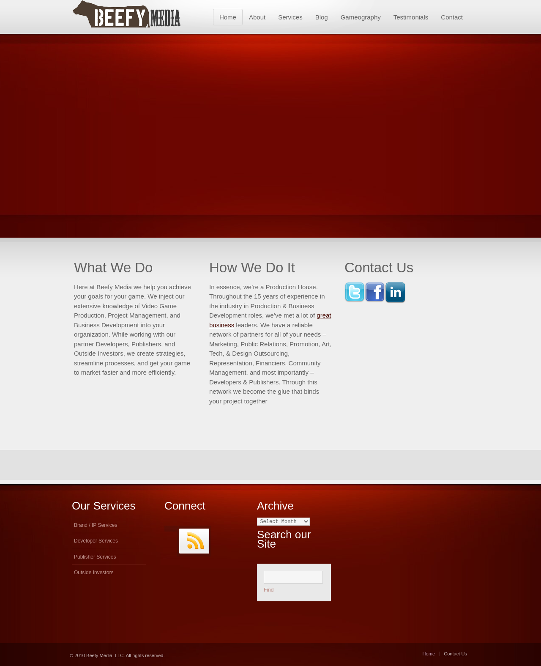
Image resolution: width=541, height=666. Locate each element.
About (257, 17)
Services (290, 17)
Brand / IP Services (95, 525)
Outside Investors (93, 573)
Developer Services (96, 541)
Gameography (361, 17)
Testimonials (411, 17)
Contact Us (455, 653)
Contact (452, 17)
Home (227, 17)
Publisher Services (95, 557)
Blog (321, 17)
